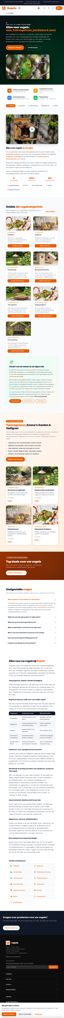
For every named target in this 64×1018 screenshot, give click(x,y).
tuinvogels (29, 152)
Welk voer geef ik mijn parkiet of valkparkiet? (24, 620)
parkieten (14, 152)
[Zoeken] (44, 8)
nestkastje (9, 154)
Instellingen (38, 1014)
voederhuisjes (42, 157)
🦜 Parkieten (11, 106)
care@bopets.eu (23, 954)
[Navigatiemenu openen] (19, 8)
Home (7, 13)
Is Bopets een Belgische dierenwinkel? (22, 646)
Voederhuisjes (33, 47)
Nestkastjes (40, 404)
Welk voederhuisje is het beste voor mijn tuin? (24, 631)
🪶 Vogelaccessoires (13, 190)
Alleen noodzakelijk (25, 1014)
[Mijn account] (49, 8)
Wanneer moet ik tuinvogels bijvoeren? (22, 626)
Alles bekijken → (51, 213)
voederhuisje (31, 375)
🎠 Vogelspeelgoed (13, 185)
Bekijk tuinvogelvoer (15, 463)
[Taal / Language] (39, 8)
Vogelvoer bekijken (15, 47)
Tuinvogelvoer (15, 404)
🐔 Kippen (49, 185)
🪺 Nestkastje (49, 106)
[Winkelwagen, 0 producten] (59, 8)
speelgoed (19, 157)
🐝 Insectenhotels (37, 185)
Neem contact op (11, 929)
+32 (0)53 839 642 (11, 954)
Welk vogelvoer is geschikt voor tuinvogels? (24, 603)
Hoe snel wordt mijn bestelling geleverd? (23, 641)
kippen (16, 171)
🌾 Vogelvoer (23, 106)
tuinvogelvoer (22, 383)
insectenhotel (13, 380)
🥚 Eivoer (25, 185)
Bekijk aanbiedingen (16, 574)
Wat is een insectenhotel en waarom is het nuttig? (26, 636)
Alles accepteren (9, 1014)
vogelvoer (9, 157)
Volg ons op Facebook (13, 958)
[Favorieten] (53, 8)
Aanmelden (53, 968)
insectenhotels (11, 159)
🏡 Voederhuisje (36, 106)
